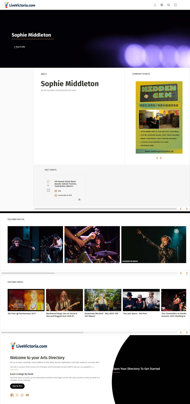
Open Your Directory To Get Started (136, 368)
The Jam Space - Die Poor (135, 313)
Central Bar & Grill (63, 195)
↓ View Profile (19, 47)
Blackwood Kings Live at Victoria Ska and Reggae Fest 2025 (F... (61, 314)
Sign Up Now (17, 386)
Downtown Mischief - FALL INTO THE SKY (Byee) (101, 314)
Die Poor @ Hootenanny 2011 (22, 313)
